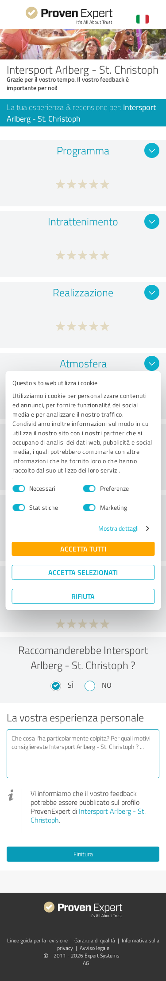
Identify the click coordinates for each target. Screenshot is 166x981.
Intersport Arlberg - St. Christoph (88, 815)
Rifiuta (83, 596)
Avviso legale (94, 948)
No (107, 685)
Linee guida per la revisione (37, 940)
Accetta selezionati (83, 572)
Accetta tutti (83, 549)
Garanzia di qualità (94, 940)
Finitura (83, 854)
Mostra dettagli (118, 528)
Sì (70, 685)
